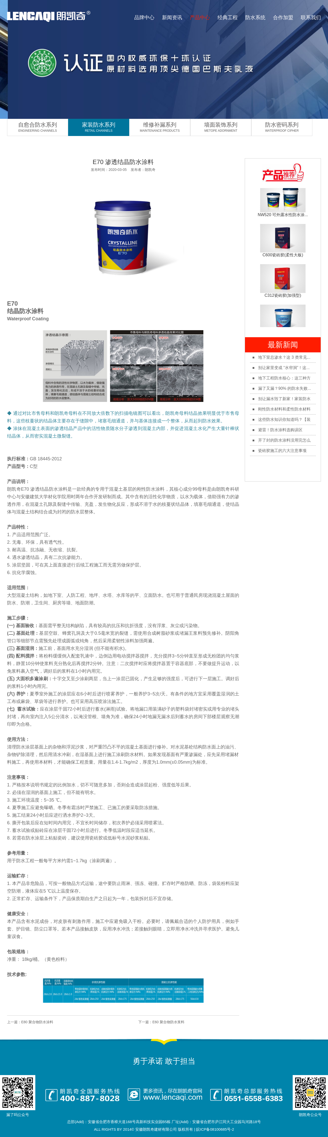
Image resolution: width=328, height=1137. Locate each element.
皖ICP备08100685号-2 (215, 1129)
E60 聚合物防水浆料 (168, 1022)
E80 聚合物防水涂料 (37, 1022)
